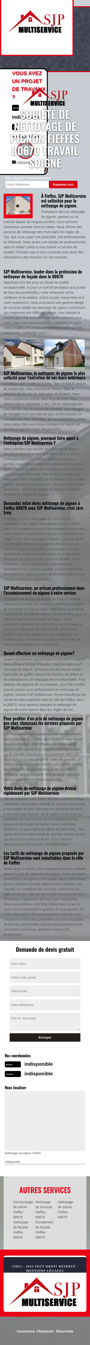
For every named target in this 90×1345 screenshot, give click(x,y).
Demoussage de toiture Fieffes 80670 (22, 1209)
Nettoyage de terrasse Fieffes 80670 (44, 1209)
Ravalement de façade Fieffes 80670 (45, 1229)
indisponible (38, 1064)
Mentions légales (45, 1270)
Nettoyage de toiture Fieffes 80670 (65, 1209)
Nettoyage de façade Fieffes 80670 (21, 1229)
